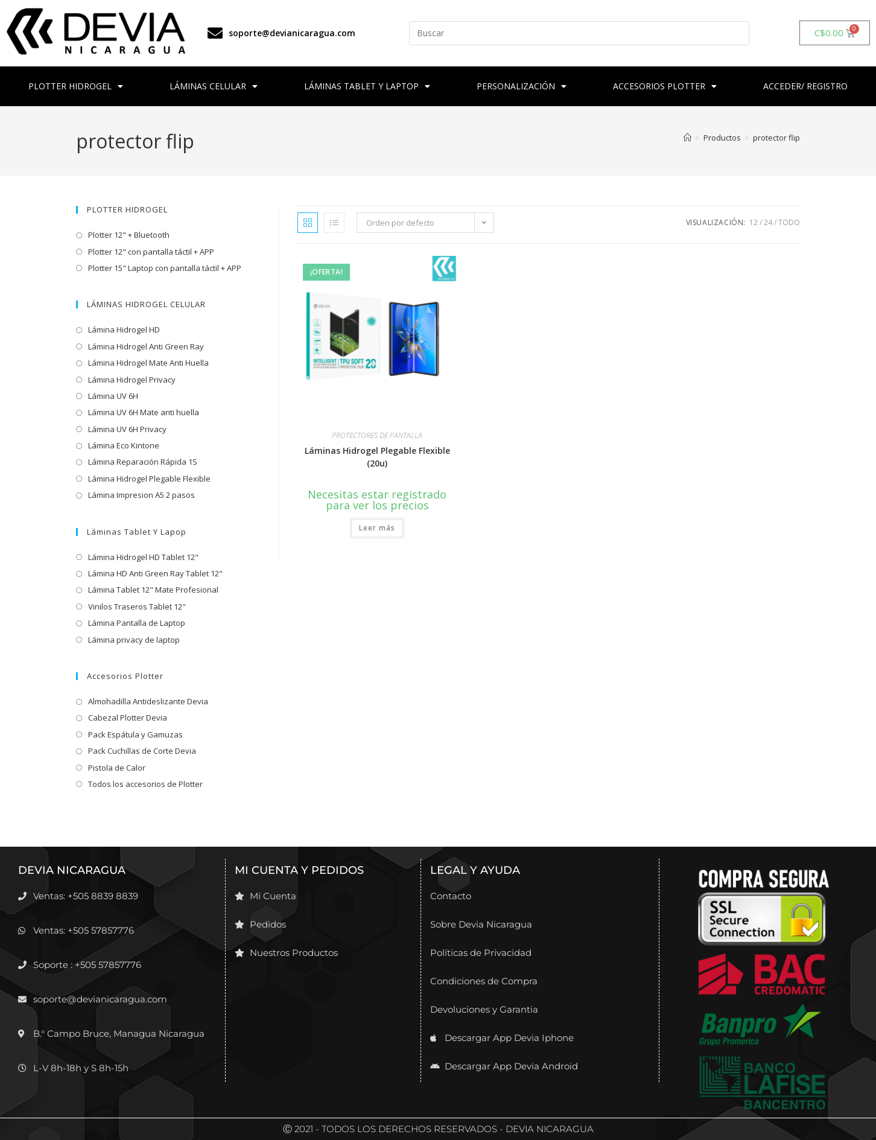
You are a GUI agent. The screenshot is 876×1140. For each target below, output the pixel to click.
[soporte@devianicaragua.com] (215, 32)
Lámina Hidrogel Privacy (132, 379)
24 (768, 222)
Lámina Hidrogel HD (124, 329)
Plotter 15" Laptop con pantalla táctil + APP (164, 268)
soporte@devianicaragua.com (292, 33)
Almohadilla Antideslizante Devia (148, 701)
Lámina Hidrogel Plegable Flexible (149, 478)
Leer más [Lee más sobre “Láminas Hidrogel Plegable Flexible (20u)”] (377, 528)
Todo (789, 222)
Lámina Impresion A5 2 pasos (141, 494)
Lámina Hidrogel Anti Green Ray (146, 346)
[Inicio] (687, 137)
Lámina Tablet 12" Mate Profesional (153, 589)
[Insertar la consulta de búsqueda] (579, 33)
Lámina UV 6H (113, 395)
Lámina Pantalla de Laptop (136, 622)
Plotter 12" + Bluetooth (129, 234)
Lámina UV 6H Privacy (127, 429)
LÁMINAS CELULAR (214, 86)
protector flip (776, 137)
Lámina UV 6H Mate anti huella (143, 412)
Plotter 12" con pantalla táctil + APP (151, 251)
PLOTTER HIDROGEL (75, 86)
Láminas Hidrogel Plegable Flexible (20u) (377, 457)
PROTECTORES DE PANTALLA (377, 435)
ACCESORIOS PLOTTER (665, 86)
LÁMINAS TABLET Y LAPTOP (367, 86)
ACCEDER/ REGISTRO (805, 86)
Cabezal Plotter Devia (127, 717)
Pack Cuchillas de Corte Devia (142, 750)
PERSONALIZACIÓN (522, 86)
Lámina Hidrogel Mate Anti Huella (148, 362)
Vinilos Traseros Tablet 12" (137, 606)
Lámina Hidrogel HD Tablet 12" (143, 557)
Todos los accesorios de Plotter (145, 784)
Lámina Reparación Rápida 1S (142, 461)
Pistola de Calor (116, 767)
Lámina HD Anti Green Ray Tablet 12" (155, 573)
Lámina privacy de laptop (134, 639)
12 (753, 222)
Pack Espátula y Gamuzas (135, 734)
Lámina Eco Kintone (123, 445)
